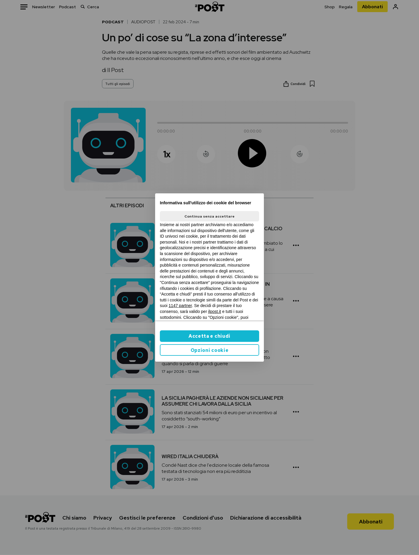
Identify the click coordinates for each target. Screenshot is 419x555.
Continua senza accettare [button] (209, 216)
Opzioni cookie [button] (210, 350)
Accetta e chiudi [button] (209, 336)
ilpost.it (214, 311)
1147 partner (180, 305)
